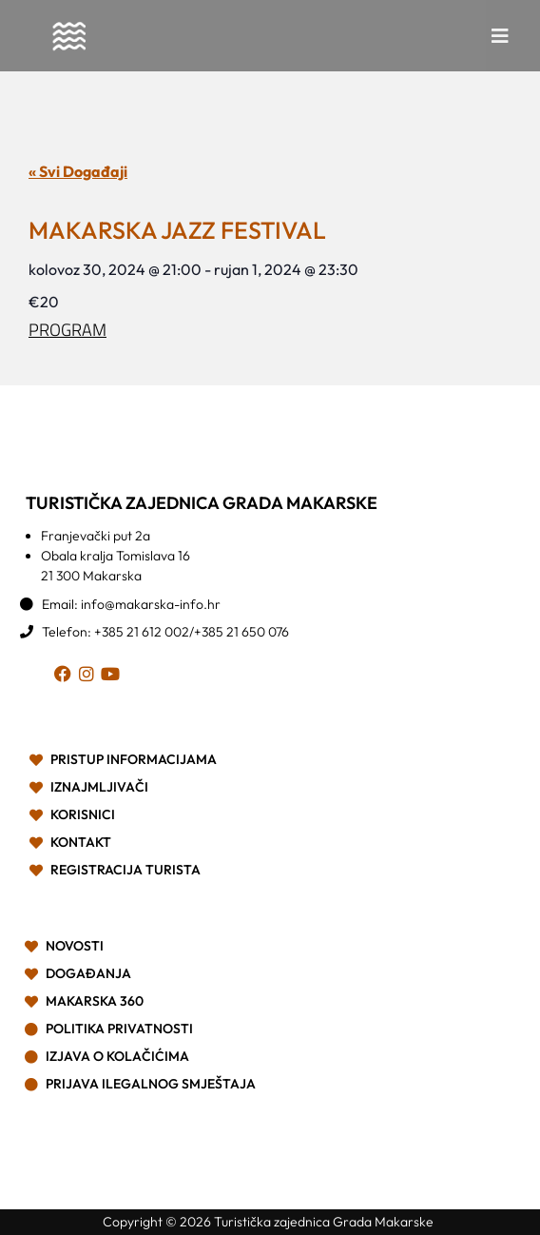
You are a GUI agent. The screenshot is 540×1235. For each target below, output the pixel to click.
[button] (500, 36)
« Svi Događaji (78, 171)
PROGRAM (67, 330)
